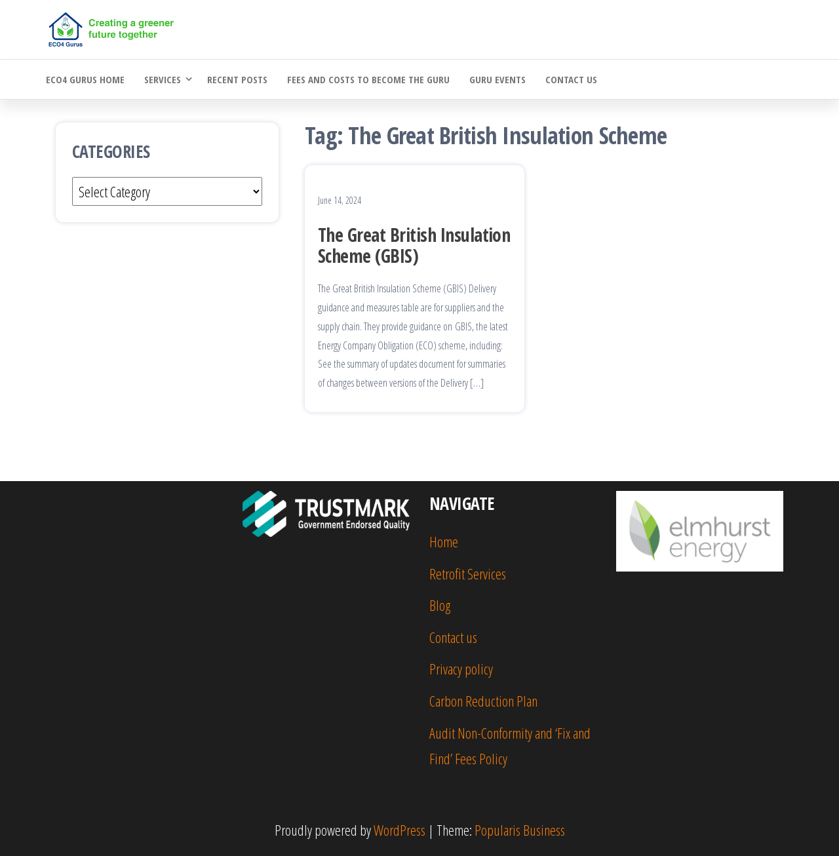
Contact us (571, 79)
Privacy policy (461, 668)
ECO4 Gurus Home (85, 79)
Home (443, 541)
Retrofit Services (467, 573)
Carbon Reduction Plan (483, 700)
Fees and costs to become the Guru (368, 79)
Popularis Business (520, 830)
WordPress (399, 830)
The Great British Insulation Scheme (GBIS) (414, 245)
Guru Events (497, 79)
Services (162, 79)
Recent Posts (237, 79)
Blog (439, 605)
